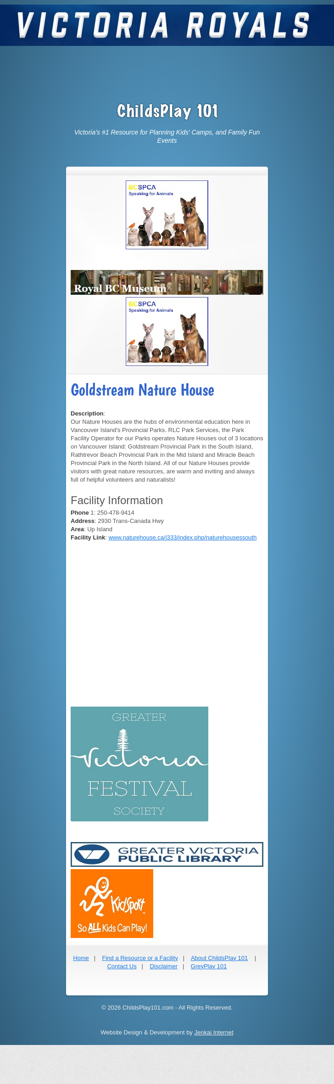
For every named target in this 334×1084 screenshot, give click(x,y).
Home (81, 958)
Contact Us (121, 966)
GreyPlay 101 (209, 966)
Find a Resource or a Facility (140, 958)
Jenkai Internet (213, 1032)
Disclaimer (164, 966)
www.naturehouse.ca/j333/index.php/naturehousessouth (182, 537)
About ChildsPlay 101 (219, 958)
